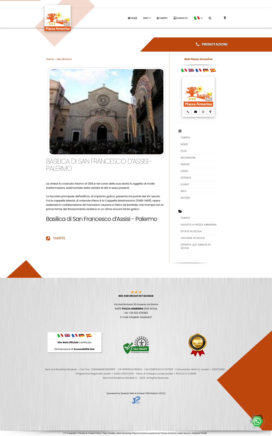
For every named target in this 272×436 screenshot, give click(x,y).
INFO (183, 191)
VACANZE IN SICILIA (193, 238)
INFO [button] (147, 18)
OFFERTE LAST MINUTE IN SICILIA (196, 246)
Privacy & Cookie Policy (89, 433)
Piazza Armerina (168, 433)
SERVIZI (185, 164)
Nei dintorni (64, 59)
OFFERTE (186, 178)
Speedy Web (127, 393)
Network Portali (199, 433)
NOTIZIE (185, 198)
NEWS (184, 144)
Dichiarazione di (74, 349)
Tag (104, 433)
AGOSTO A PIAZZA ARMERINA (199, 224)
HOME (132, 18)
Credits (111, 433)
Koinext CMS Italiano (148, 393)
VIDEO (184, 171)
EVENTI (185, 184)
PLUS (183, 151)
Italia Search (184, 433)
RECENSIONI (188, 158)
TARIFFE (162, 18)
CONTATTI (181, 18)
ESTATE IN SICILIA (191, 231)
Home (50, 59)
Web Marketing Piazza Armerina (132, 433)
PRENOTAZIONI (212, 44)
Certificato (75, 342)
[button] (198, 18)
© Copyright (70, 433)
